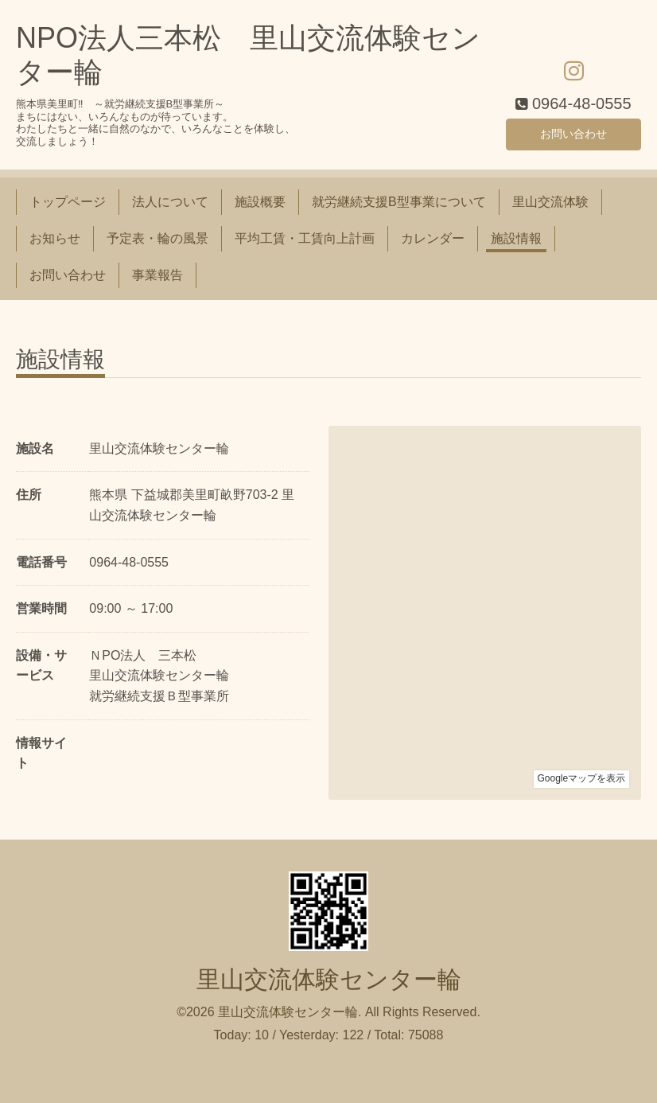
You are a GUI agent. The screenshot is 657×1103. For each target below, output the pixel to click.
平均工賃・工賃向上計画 (305, 238)
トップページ (67, 202)
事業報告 (157, 275)
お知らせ (54, 238)
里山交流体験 (550, 202)
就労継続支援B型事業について (399, 202)
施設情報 (516, 238)
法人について (170, 202)
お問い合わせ (573, 131)
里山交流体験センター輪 (328, 979)
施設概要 (260, 202)
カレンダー (433, 238)
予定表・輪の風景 (157, 238)
